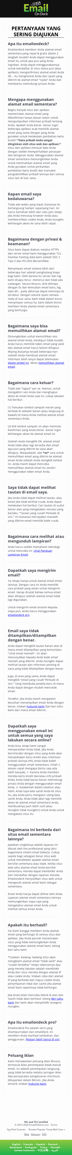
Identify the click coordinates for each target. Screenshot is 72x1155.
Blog (26, 1134)
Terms (53, 1124)
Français (28, 1144)
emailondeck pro (18, 615)
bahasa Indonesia (24, 1150)
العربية (54, 1150)
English (16, 1144)
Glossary (35, 1134)
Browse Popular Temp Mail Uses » (47, 1129)
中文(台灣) (43, 1150)
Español (40, 1144)
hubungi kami (36, 706)
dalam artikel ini (18, 363)
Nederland (16, 1147)
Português (31, 1147)
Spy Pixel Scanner (16, 1129)
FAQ (44, 1134)
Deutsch (53, 1144)
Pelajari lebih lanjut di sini (43, 1039)
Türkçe (43, 1147)
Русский (55, 1147)
